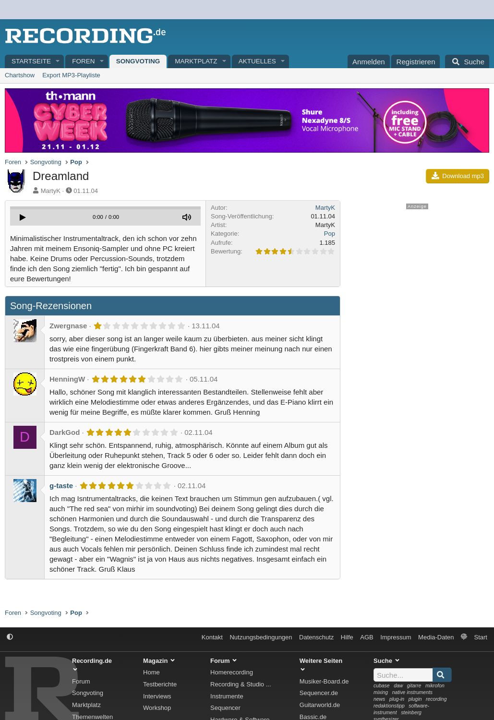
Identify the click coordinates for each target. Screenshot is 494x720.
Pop (329, 233)
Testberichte (160, 684)
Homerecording (231, 672)
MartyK (50, 190)
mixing (381, 692)
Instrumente (226, 696)
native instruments (412, 692)
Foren (83, 61)
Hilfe (347, 637)
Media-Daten (436, 637)
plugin (415, 699)
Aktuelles (257, 61)
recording (436, 699)
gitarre (414, 685)
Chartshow (20, 75)
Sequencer (225, 707)
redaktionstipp (389, 705)
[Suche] (467, 61)
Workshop (157, 707)
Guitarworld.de (320, 704)
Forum (81, 681)
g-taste (61, 485)
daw (398, 685)
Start (480, 637)
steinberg (411, 712)
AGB (366, 637)
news (379, 699)
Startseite (31, 61)
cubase (382, 685)
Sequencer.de (319, 692)
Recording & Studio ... (240, 684)
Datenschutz (316, 637)
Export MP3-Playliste (71, 75)
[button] (58, 62)
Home (151, 672)
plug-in (396, 699)
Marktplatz (196, 61)
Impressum (395, 637)
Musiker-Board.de (324, 681)
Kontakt (212, 637)
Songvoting (138, 61)
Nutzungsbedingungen (260, 637)
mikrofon (435, 685)
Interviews (157, 696)
